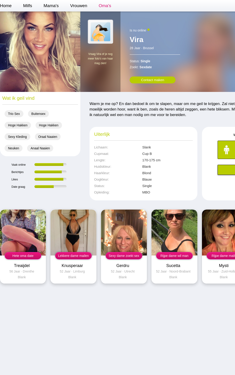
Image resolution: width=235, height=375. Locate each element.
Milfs (27, 5)
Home (6, 5)
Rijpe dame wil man (174, 256)
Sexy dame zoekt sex (124, 256)
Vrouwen (78, 5)
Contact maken (152, 80)
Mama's (51, 5)
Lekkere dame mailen (73, 256)
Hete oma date (23, 256)
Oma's (105, 5)
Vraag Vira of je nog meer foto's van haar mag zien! (100, 58)
